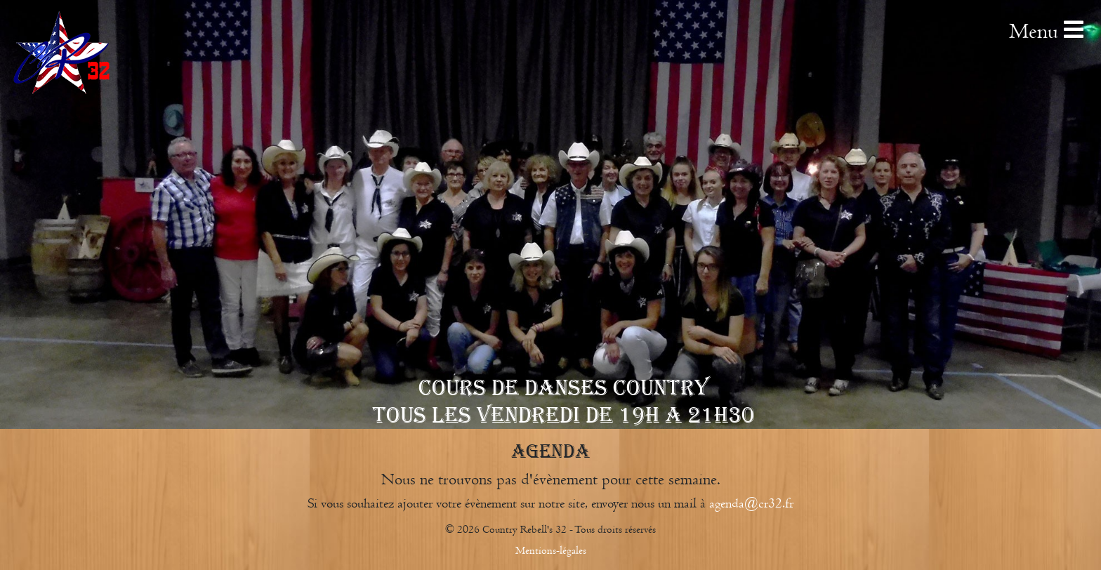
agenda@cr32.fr (751, 503)
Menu (1046, 31)
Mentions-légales (550, 550)
